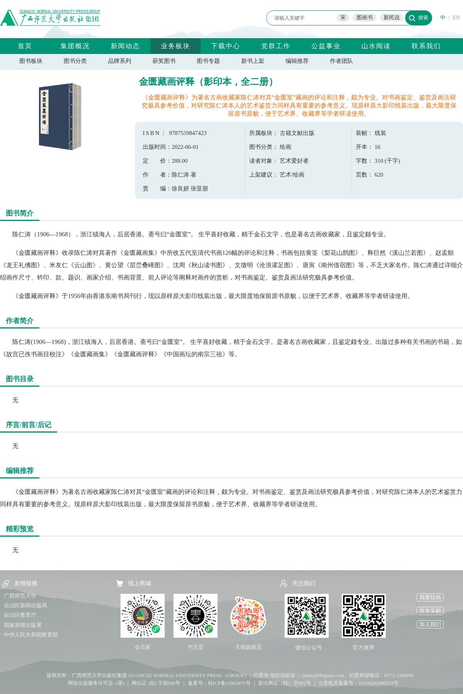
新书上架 (252, 61)
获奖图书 (164, 61)
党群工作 (276, 46)
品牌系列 (119, 61)
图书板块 (30, 61)
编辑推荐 (297, 61)
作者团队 (341, 61)
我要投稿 (430, 597)
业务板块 (175, 46)
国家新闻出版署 (23, 625)
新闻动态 (125, 46)
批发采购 (430, 611)
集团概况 (75, 46)
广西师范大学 (20, 596)
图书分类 (75, 61)
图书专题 (208, 61)
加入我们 (430, 624)
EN (456, 17)
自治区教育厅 (20, 615)
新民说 (392, 17)
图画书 (365, 17)
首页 (25, 46)
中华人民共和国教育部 (31, 635)
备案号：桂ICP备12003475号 (219, 683)
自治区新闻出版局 (25, 605)
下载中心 (225, 46)
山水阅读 (376, 46)
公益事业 (326, 46)
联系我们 (426, 46)
